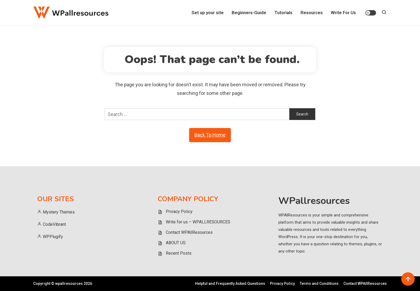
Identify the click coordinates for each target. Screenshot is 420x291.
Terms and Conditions (319, 283)
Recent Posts (179, 253)
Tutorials (283, 12)
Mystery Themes (59, 212)
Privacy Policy (179, 211)
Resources (312, 12)
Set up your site (208, 12)
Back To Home (210, 135)
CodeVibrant (55, 224)
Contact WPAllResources (189, 232)
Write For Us (343, 12)
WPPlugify (53, 236)
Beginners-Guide (249, 12)
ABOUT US (176, 242)
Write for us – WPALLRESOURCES (198, 221)
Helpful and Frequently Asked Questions (230, 283)
